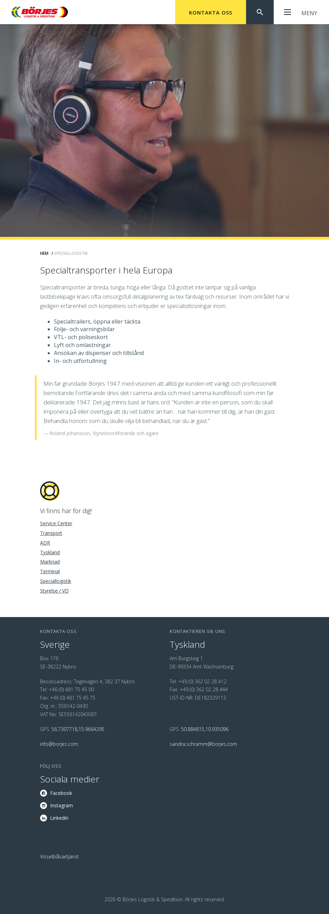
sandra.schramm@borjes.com (203, 744)
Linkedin (59, 818)
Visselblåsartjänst (59, 856)
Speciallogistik (55, 581)
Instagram (61, 805)
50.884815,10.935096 (204, 729)
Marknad (50, 561)
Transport (51, 533)
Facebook (61, 793)
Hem (44, 253)
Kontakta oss (210, 12)
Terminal (50, 571)
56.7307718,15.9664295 (77, 729)
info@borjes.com (59, 744)
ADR (45, 542)
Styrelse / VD (54, 590)
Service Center (56, 523)
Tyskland (50, 552)
